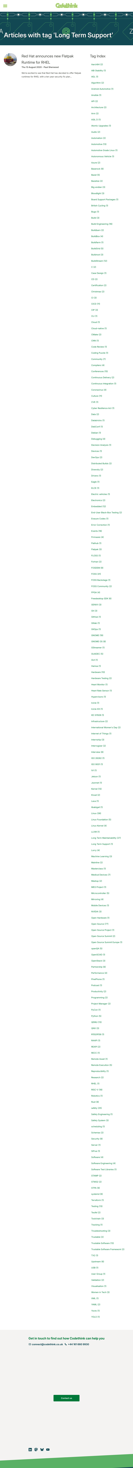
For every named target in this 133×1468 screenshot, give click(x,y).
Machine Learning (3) (101, 856)
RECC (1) (95, 1053)
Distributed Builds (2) (101, 463)
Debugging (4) (98, 439)
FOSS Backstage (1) (100, 580)
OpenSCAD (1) (98, 954)
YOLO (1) (95, 1317)
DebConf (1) (97, 426)
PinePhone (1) (98, 979)
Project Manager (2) (101, 1003)
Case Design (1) (99, 273)
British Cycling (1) (99, 205)
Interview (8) (97, 752)
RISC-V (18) (96, 1089)
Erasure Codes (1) (99, 518)
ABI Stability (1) (98, 70)
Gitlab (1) (95, 623)
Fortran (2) (96, 561)
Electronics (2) (98, 500)
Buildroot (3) (97, 254)
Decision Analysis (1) (101, 445)
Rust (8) (95, 1102)
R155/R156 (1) (97, 1034)
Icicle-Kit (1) (97, 709)
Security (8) (97, 1138)
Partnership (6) (98, 967)
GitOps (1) (96, 629)
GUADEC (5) (97, 653)
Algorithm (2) (97, 82)
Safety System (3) (100, 1120)
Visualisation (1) (99, 1286)
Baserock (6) (97, 168)
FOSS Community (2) (101, 586)
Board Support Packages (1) (104, 199)
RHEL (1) (95, 1083)
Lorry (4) (95, 850)
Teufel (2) (96, 1212)
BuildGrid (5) (97, 248)
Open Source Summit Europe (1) (106, 942)
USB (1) (94, 1267)
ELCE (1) (95, 488)
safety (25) (96, 1108)
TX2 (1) (94, 1255)
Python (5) (96, 1016)
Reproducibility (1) (100, 1071)
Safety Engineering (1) (102, 1114)
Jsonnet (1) (96, 782)
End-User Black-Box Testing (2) (106, 512)
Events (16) (96, 531)
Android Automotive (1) (102, 89)
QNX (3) (95, 1028)
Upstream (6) (97, 1261)
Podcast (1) (96, 985)
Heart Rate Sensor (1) (101, 690)
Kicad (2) (95, 795)
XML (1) (95, 1298)
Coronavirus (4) (99, 390)
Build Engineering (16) (101, 224)
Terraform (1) (97, 1200)
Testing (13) (97, 1206)
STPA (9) (95, 1188)
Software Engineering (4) (103, 1163)
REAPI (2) (96, 1046)
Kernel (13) (96, 789)
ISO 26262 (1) (98, 758)
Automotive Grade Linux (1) (104, 150)
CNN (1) (95, 340)
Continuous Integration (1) (103, 383)
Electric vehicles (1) (100, 494)
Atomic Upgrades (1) (101, 125)
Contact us (66, 1398)
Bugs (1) (95, 211)
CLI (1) (94, 316)
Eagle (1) (95, 481)
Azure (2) (95, 162)
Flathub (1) (96, 543)
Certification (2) (99, 285)
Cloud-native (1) (99, 328)
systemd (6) (97, 1194)
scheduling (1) (98, 1126)
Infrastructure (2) (99, 721)
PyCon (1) (96, 1009)
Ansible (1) (96, 95)
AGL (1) (94, 76)
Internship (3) (97, 739)
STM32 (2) (96, 1181)
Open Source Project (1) (102, 930)
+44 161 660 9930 (76, 1344)
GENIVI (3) (96, 604)
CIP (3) (94, 310)
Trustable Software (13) (102, 1243)
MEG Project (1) (98, 887)
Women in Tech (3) (100, 1292)
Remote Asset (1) (99, 1059)
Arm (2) (95, 113)
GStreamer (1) (98, 647)
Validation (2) (97, 1280)
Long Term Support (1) (102, 844)
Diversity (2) (97, 469)
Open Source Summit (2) (103, 936)
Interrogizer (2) (98, 745)
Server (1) (96, 1145)
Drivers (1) (96, 475)
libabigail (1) (97, 807)
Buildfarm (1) (97, 242)
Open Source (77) (99, 924)
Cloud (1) (95, 322)
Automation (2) (98, 138)
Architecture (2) (99, 107)
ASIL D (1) (96, 119)
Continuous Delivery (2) (102, 377)
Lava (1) (95, 801)
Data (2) (95, 414)
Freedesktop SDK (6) (101, 598)
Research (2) (97, 1077)
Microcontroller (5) (100, 893)
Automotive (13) (99, 144)
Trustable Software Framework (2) (107, 1249)
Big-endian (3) (98, 187)
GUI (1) (94, 660)
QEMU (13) (96, 1022)
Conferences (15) (99, 371)
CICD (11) (95, 303)
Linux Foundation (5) (101, 819)
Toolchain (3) (97, 1218)
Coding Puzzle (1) (99, 353)
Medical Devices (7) (101, 874)
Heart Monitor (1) (99, 684)
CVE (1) (94, 402)
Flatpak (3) (96, 549)
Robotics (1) (97, 1095)
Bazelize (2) (97, 181)
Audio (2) (95, 132)
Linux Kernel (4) (99, 825)
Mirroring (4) (97, 899)
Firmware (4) (97, 537)
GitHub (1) (96, 617)
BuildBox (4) (97, 236)
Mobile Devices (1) (100, 905)
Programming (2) (99, 997)
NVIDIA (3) (96, 911)
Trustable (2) (97, 1237)
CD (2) (94, 279)
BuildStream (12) (99, 261)
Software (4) (97, 1157)
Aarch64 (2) (97, 64)
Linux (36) (96, 813)
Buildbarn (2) (97, 230)
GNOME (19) (97, 635)
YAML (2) (95, 1304)
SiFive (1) (95, 1151)
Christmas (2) (97, 291)
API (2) (94, 101)
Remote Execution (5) (101, 1065)
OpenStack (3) (98, 960)
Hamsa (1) (96, 666)
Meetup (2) (96, 881)
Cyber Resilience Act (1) (102, 408)
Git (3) (94, 610)
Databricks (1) (98, 420)
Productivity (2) (98, 991)
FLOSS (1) (96, 555)
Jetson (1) (96, 776)
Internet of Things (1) (101, 733)
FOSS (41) (96, 574)
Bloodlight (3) (97, 193)
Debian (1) (96, 432)
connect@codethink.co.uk (46, 1344)
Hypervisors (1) (98, 696)
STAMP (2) (96, 1175)
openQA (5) (96, 948)
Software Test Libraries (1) (104, 1169)
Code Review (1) (99, 346)
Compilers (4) (98, 365)
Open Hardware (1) (100, 917)
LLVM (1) (95, 831)
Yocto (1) (95, 1310)
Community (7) (98, 359)
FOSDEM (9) (97, 567)
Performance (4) (99, 973)
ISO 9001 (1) (97, 764)
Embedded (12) (98, 506)
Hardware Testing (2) (101, 678)
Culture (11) (96, 396)
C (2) (93, 267)
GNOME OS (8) (98, 641)
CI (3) (94, 297)
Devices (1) (96, 451)
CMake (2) (96, 334)
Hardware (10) (98, 672)
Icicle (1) (95, 703)
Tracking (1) (97, 1224)
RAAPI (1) (95, 1040)
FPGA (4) (95, 592)
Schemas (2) (97, 1132)
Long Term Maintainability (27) (106, 838)
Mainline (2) (97, 862)
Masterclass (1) (98, 868)
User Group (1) (98, 1274)
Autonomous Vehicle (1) (102, 156)
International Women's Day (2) (106, 727)
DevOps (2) (96, 457)
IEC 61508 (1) (97, 715)
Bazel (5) (95, 175)
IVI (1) (94, 770)
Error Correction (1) (100, 525)
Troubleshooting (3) (100, 1231)
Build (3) (95, 217)
